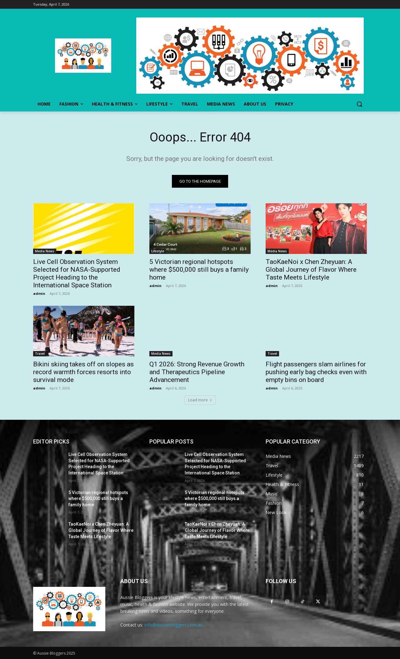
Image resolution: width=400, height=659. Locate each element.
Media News (44, 251)
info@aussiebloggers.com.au (173, 625)
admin (39, 293)
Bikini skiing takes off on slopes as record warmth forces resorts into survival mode (83, 372)
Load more (200, 400)
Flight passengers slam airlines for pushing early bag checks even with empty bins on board (316, 372)
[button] (359, 104)
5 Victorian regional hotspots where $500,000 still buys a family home (199, 269)
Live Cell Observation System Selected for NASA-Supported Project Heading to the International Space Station (76, 273)
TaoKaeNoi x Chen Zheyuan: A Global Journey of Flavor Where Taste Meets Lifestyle (311, 269)
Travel (40, 353)
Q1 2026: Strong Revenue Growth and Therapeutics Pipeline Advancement (196, 372)
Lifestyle (157, 251)
